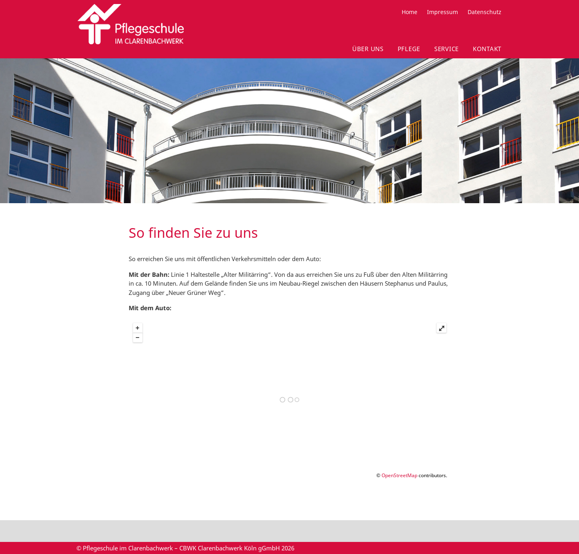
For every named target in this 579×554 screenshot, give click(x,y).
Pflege (409, 49)
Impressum (442, 12)
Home (409, 12)
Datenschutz (484, 12)
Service (446, 49)
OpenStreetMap (399, 475)
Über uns (368, 49)
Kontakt (487, 49)
